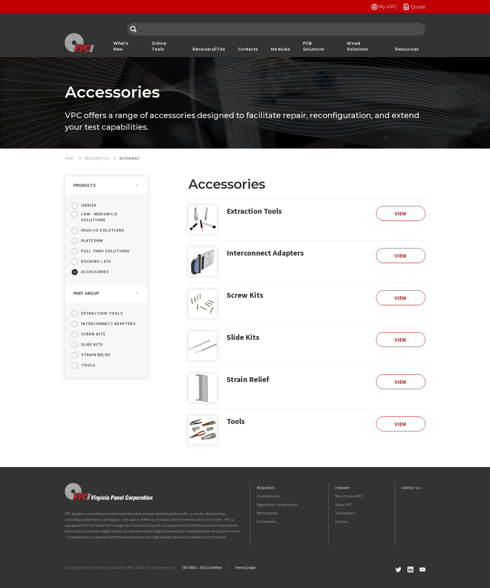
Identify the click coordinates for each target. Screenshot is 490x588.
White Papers (267, 512)
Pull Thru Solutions (105, 250)
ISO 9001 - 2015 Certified (202, 567)
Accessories (95, 271)
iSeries (88, 205)
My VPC (387, 7)
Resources (407, 49)
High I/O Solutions (103, 230)
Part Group (86, 293)
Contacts (248, 49)
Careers (341, 521)
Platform (92, 240)
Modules (280, 49)
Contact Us (411, 488)
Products (84, 185)
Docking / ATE (96, 261)
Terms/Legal (245, 567)
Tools (236, 421)
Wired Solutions (357, 46)
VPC (79, 42)
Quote (418, 7)
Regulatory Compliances (277, 504)
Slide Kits (243, 337)
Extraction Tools (254, 211)
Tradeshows (345, 512)
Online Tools (159, 46)
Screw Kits (245, 295)
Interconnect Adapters (265, 253)
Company (342, 488)
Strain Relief (248, 379)
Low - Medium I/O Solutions (99, 216)
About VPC (343, 504)
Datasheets (266, 521)
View (401, 213)
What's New (121, 46)
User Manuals (268, 496)
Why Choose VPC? (349, 496)
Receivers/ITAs (209, 49)
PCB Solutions (313, 46)
